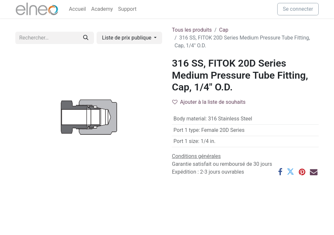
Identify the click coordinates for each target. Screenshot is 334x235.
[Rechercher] (86, 38)
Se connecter (298, 9)
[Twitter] (290, 172)
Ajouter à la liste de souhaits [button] (209, 102)
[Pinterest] (302, 172)
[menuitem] (77, 9)
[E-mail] (313, 172)
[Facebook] (280, 172)
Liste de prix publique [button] (127, 38)
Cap (223, 30)
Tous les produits (192, 30)
